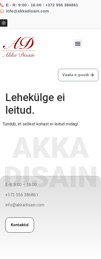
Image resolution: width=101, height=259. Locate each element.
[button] (78, 43)
